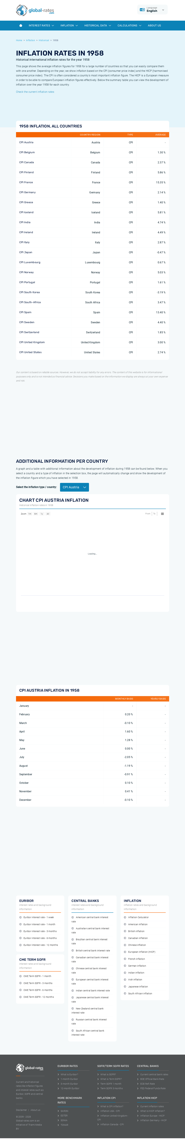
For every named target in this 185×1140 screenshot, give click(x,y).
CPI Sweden (27, 322)
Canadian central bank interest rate (89, 959)
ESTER (63, 1115)
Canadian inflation (136, 938)
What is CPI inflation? (110, 1106)
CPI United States (30, 352)
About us (154, 25)
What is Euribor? (68, 1074)
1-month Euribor (68, 1079)
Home (19, 40)
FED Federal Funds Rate (151, 1088)
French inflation (134, 959)
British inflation (134, 931)
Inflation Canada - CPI (110, 1124)
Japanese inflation (136, 986)
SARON (63, 1111)
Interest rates (41, 25)
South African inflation (138, 993)
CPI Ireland (26, 232)
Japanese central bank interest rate (90, 999)
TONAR (63, 1125)
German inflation (135, 966)
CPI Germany (27, 192)
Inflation (69, 25)
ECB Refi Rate (146, 1083)
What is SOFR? (106, 1074)
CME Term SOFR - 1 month (35, 976)
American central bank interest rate (89, 919)
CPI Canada (26, 162)
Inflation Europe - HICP (151, 1115)
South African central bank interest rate (87, 1032)
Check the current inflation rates (35, 91)
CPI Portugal (27, 282)
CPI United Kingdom (32, 342)
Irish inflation (133, 979)
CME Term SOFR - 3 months (36, 983)
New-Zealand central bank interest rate (87, 1010)
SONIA (63, 1120)
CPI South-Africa (30, 302)
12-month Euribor (68, 1088)
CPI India (25, 222)
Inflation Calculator (136, 917)
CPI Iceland (26, 212)
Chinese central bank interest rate (89, 970)
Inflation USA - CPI (108, 1111)
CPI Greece (26, 202)
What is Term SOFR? (109, 1079)
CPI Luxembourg (29, 262)
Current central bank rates (152, 1074)
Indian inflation (134, 972)
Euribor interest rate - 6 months (38, 938)
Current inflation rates (150, 1106)
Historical (44, 40)
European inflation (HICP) (139, 952)
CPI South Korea (29, 292)
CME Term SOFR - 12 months (36, 997)
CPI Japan (25, 252)
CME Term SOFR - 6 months (36, 990)
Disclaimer (21, 1110)
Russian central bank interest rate (89, 1021)
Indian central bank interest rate (90, 990)
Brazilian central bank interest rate (89, 941)
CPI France (26, 182)
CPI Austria (26, 142)
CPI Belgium (27, 152)
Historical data (97, 25)
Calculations (129, 25)
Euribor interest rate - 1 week (36, 917)
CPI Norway (26, 272)
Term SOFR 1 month (109, 1083)
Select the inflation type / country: (36, 487)
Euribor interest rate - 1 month (37, 924)
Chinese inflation (135, 945)
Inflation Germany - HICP (152, 1120)
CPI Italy (24, 242)
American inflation (136, 924)
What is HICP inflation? (151, 1111)
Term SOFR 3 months (110, 1088)
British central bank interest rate (90, 950)
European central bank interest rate (89, 981)
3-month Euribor (68, 1083)
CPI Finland (26, 172)
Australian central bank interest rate (90, 930)
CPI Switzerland (29, 332)
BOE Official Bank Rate (150, 1079)
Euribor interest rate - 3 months (38, 931)
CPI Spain (25, 312)
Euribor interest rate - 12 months (38, 945)
